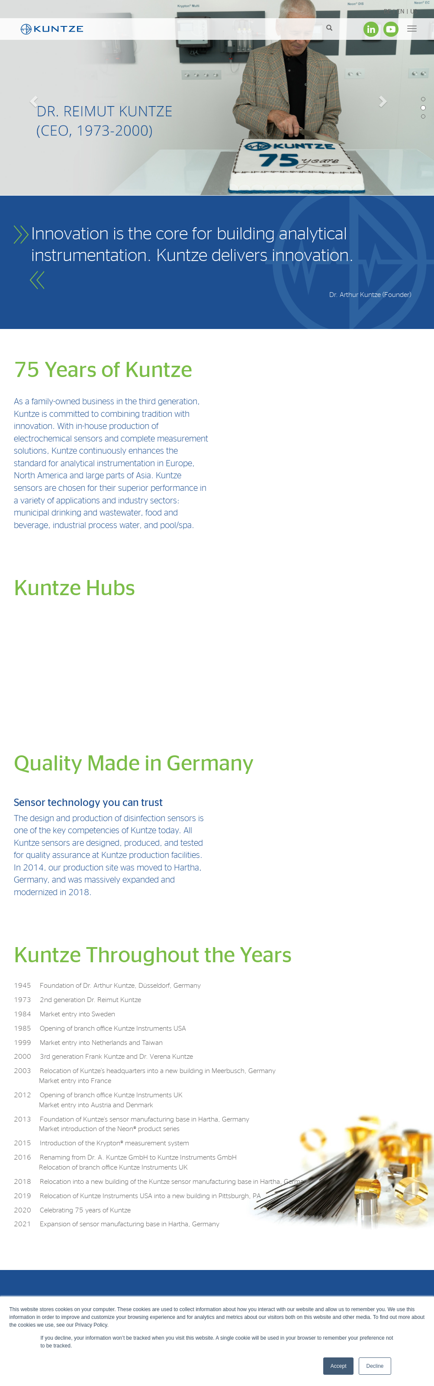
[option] (217, 99)
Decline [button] (374, 1366)
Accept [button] (339, 1366)
